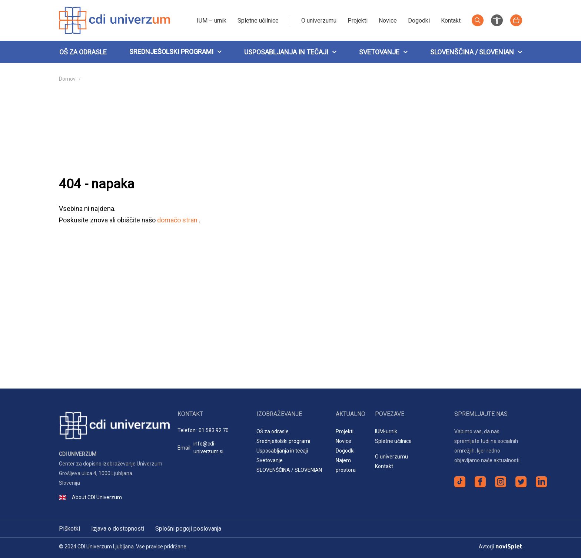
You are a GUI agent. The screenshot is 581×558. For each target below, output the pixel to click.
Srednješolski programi (171, 52)
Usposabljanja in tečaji (290, 52)
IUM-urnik (386, 431)
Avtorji (500, 546)
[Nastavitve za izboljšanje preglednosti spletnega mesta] (497, 20)
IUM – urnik (211, 20)
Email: (211, 448)
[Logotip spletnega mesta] (114, 20)
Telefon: (203, 430)
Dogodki (419, 20)
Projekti (358, 20)
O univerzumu (318, 20)
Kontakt (451, 20)
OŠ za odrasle (83, 52)
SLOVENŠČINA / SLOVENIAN (476, 52)
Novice (388, 20)
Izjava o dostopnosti (117, 528)
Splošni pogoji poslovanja (188, 528)
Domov (67, 79)
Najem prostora (346, 465)
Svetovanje (383, 52)
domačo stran (178, 220)
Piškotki (69, 528)
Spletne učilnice (258, 20)
